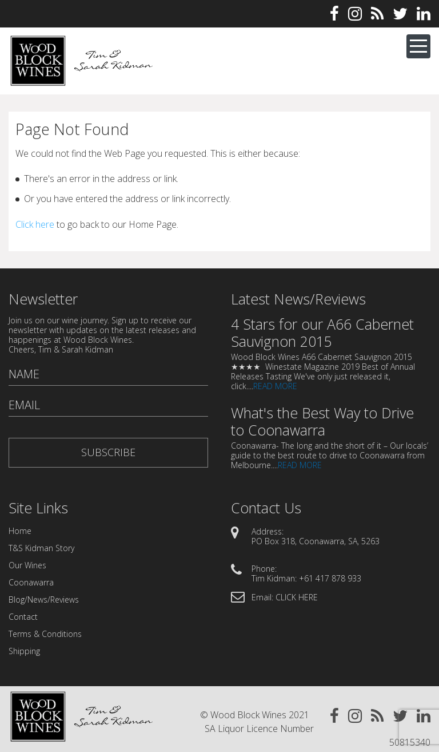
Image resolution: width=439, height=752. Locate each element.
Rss (377, 14)
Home (20, 530)
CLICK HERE (297, 597)
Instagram (355, 14)
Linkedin (423, 14)
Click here (34, 224)
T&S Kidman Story (41, 548)
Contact (23, 616)
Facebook (334, 14)
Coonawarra (31, 582)
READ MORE (275, 386)
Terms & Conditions (45, 633)
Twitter (400, 14)
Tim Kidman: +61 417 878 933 (306, 578)
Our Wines (27, 565)
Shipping (24, 651)
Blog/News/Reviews (44, 599)
